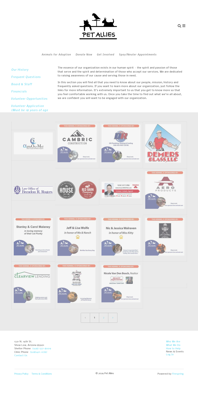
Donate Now (84, 54)
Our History (20, 69)
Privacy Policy (21, 403)
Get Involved (105, 54)
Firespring (178, 403)
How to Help (173, 378)
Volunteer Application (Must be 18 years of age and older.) (29, 110)
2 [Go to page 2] (103, 347)
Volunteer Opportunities (29, 98)
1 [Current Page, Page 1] (94, 347)
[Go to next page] (113, 347)
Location (18, 121)
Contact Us (19, 129)
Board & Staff (21, 84)
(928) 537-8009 (41, 378)
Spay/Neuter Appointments (138, 54)
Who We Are (173, 371)
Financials (19, 91)
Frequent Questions (26, 77)
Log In (170, 384)
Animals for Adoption (56, 54)
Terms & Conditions (42, 403)
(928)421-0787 (38, 381)
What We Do (173, 374)
